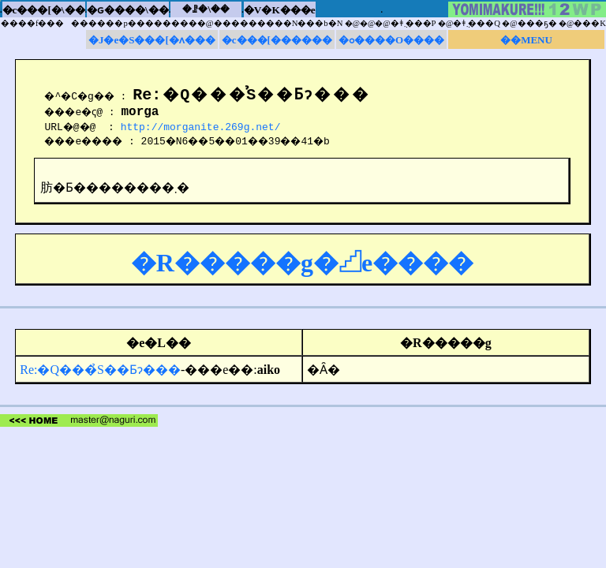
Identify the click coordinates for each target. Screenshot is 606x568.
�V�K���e (280, 10)
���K (590, 23)
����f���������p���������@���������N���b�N (171, 23)
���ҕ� (537, 23)
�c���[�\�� (43, 10)
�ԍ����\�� (128, 10)
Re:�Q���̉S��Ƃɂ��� (100, 372)
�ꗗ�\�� (206, 9)
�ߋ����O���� (391, 40)
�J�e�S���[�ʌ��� (151, 40)
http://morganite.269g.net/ (205, 128)
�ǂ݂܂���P (413, 23)
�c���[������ (277, 40)
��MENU (526, 40)
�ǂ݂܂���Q (476, 23)
